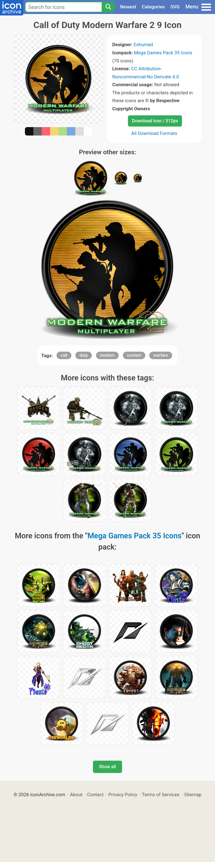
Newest (128, 7)
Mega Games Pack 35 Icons (163, 52)
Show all (107, 766)
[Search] (108, 7)
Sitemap (193, 794)
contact (134, 355)
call (64, 355)
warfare (160, 355)
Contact (95, 794)
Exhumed (143, 44)
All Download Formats (154, 133)
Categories (153, 7)
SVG (175, 7)
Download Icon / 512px (155, 120)
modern (107, 355)
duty (84, 355)
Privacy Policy (122, 794)
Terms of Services (160, 794)
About (76, 794)
